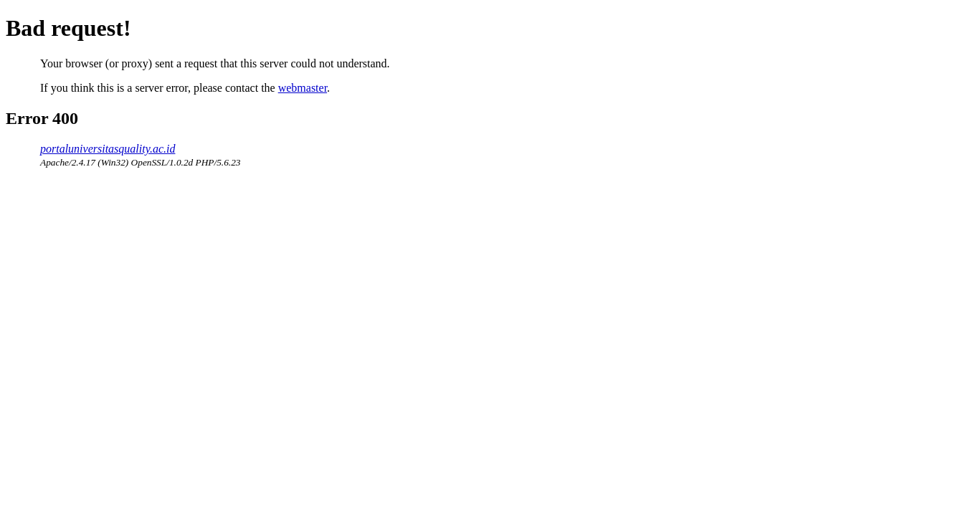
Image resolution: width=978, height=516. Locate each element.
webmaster (302, 88)
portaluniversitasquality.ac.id (107, 149)
